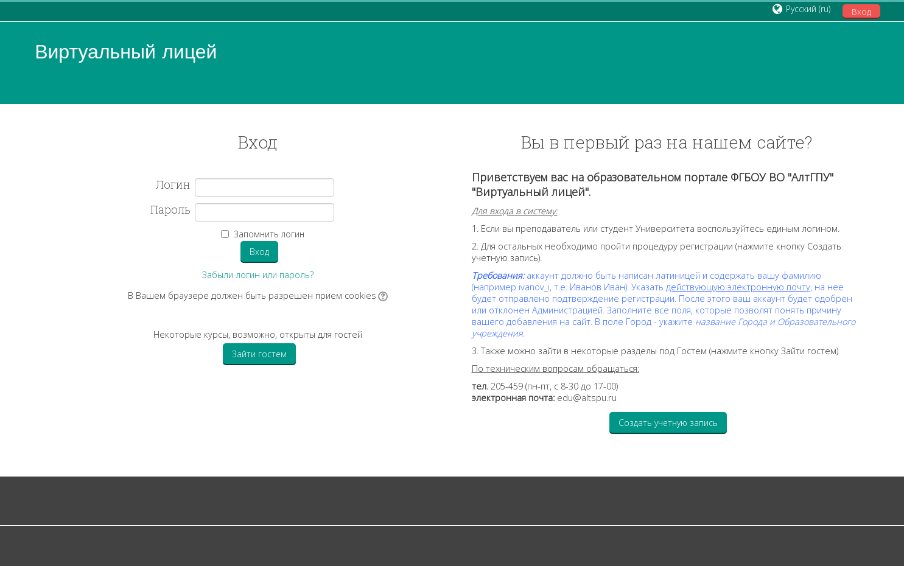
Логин (173, 185)
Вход (861, 11)
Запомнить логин (269, 234)
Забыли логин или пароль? (258, 275)
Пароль (170, 210)
